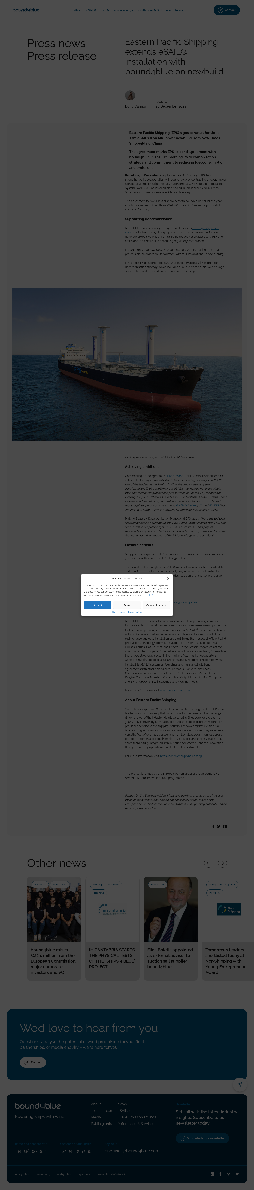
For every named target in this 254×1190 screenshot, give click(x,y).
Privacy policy (135, 612)
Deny (127, 604)
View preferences (156, 604)
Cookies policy (119, 612)
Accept (98, 604)
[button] (168, 578)
